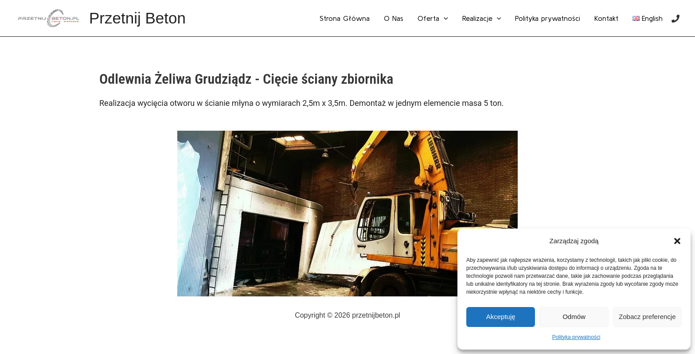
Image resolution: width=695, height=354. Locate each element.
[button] (677, 241)
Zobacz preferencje (647, 316)
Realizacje (481, 18)
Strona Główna (345, 18)
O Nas (393, 18)
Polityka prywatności (576, 337)
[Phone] (675, 19)
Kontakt (606, 18)
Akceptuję (500, 316)
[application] (443, 18)
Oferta (433, 18)
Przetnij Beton (137, 18)
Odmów (574, 316)
